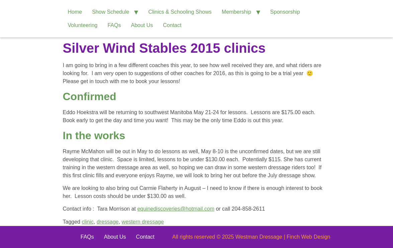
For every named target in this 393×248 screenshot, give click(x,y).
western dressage (143, 222)
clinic (88, 222)
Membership (236, 12)
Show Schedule (110, 12)
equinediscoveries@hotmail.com (175, 209)
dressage (108, 222)
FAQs (114, 25)
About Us (142, 25)
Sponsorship (285, 12)
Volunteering (83, 25)
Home (75, 12)
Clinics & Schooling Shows (179, 12)
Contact (172, 25)
